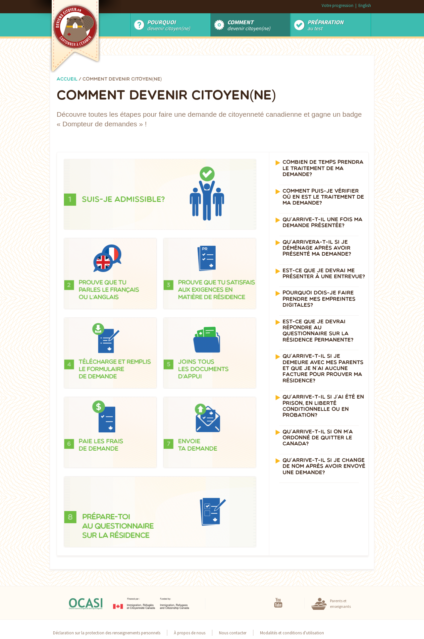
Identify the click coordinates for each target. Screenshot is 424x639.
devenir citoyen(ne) (248, 25)
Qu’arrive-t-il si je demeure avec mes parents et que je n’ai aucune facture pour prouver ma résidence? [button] (323, 369)
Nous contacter (232, 632)
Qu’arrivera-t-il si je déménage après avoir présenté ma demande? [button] (317, 248)
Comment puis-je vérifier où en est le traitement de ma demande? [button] (323, 197)
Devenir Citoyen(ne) (168, 25)
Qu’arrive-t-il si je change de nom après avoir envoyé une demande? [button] (324, 467)
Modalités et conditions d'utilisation (292, 632)
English (364, 5)
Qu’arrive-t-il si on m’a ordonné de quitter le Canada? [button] (318, 438)
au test (325, 25)
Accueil (67, 79)
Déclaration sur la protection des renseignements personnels (106, 632)
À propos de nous (189, 632)
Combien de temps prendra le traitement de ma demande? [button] (323, 168)
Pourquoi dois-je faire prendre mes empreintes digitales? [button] (319, 299)
